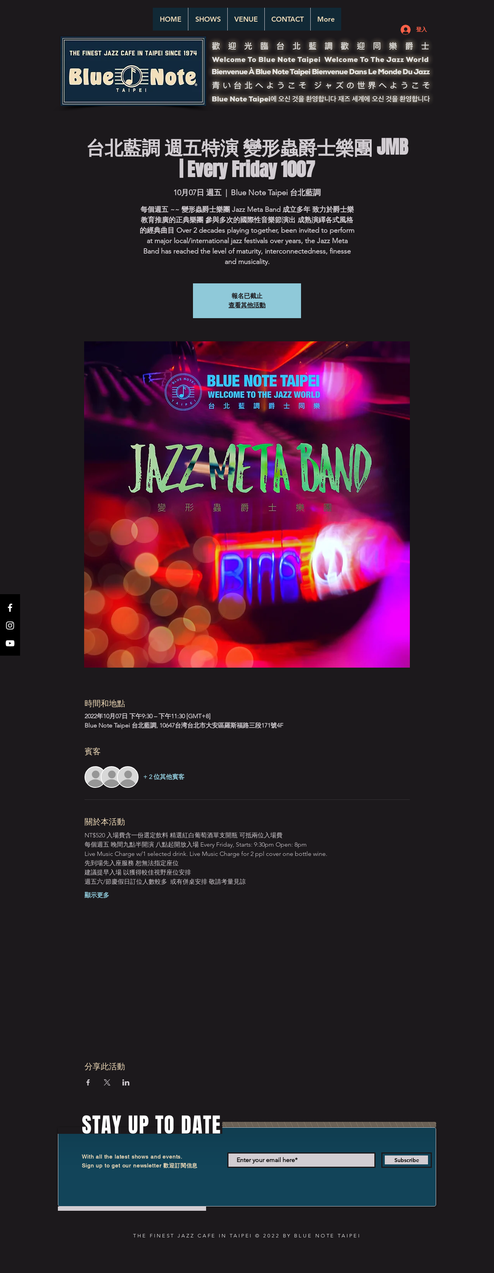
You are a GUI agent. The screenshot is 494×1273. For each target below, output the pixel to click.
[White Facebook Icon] (10, 607)
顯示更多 (97, 895)
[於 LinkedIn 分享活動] (126, 1082)
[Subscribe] (406, 1160)
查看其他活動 (247, 305)
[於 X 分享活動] (107, 1082)
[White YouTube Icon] (10, 643)
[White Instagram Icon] (10, 625)
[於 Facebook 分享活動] (88, 1082)
